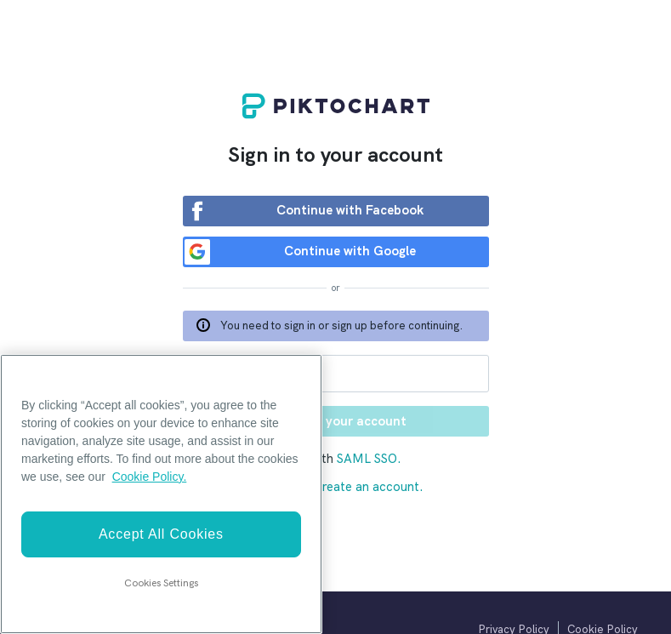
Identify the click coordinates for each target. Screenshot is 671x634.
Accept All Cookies (161, 534)
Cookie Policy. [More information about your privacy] (149, 476)
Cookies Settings (161, 583)
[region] (161, 494)
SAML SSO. (369, 458)
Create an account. (368, 486)
